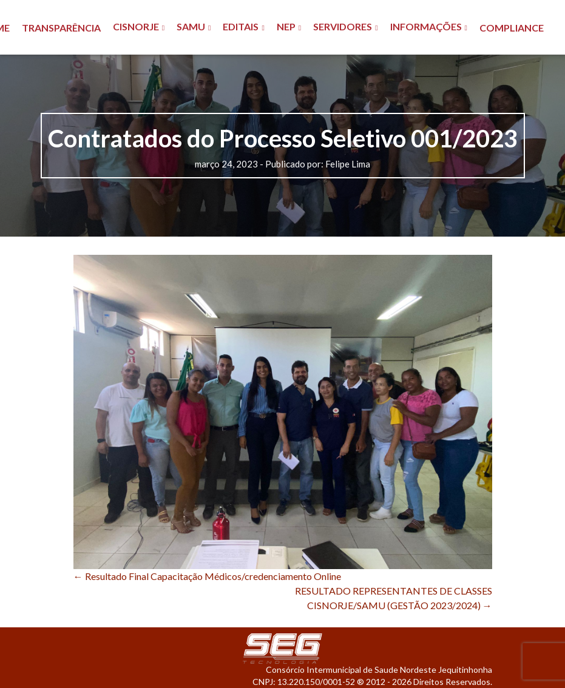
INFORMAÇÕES (426, 26)
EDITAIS (241, 26)
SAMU (191, 26)
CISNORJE (136, 26)
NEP (286, 26)
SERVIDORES (342, 26)
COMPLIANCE (511, 27)
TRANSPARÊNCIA (61, 27)
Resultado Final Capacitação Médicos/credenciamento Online (207, 576)
